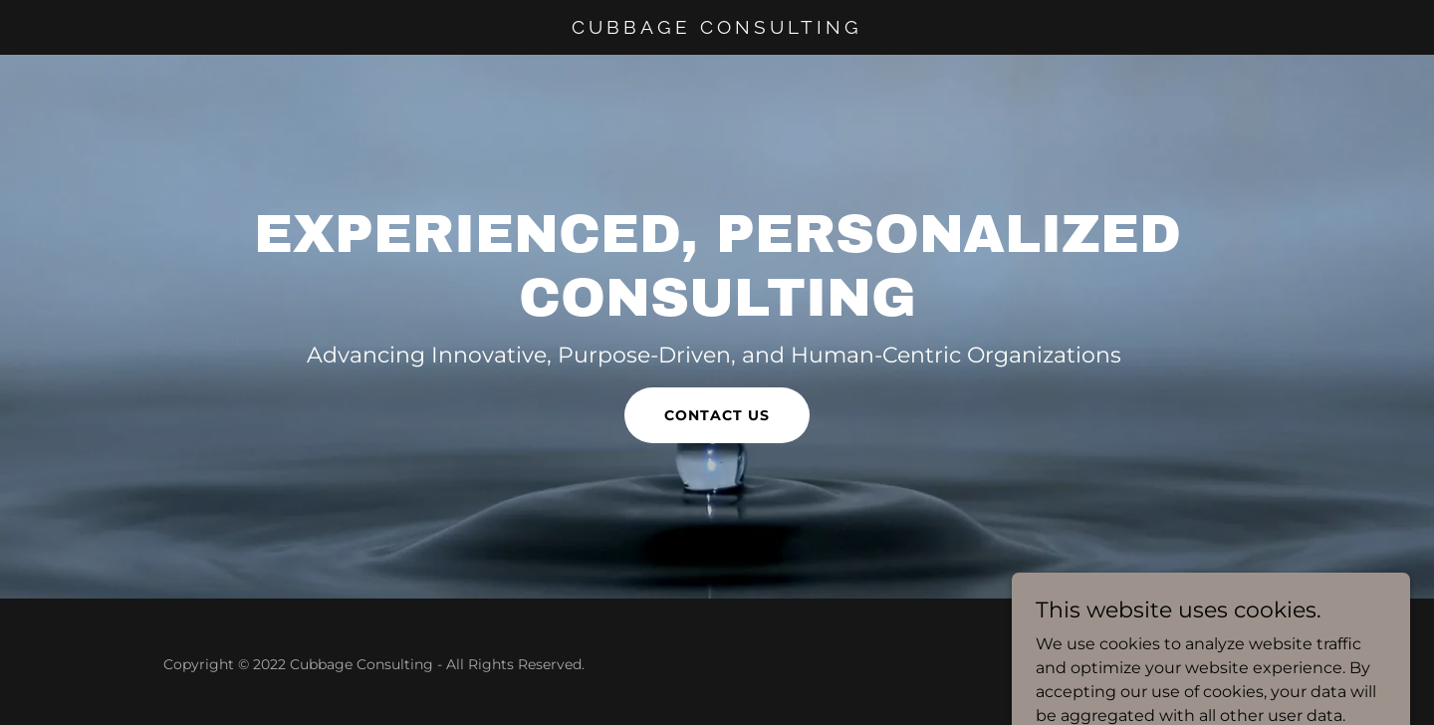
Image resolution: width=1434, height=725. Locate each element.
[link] (717, 28)
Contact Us (717, 415)
